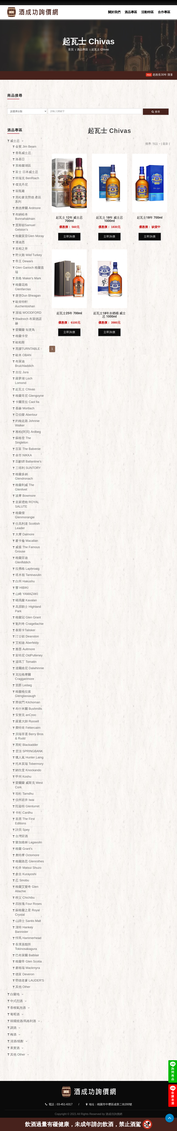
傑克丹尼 (21, 184)
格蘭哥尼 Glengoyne (29, 395)
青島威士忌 (23, 153)
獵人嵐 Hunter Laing (29, 757)
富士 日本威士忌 (26, 172)
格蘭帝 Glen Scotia (28, 961)
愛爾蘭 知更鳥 (25, 329)
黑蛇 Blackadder (26, 745)
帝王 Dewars (24, 261)
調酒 (13, 1027)
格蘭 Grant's (23, 848)
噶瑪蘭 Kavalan (26, 600)
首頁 (71, 49)
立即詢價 (69, 321)
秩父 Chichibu (25, 897)
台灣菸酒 (21, 836)
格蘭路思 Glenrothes (29, 861)
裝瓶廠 (20, 191)
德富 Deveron (24, 974)
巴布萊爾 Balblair (27, 955)
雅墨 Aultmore (25, 649)
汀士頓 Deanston (27, 636)
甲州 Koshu (23, 776)
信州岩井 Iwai (24, 800)
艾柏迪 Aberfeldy (27, 642)
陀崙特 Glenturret (27, 806)
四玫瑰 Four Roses (28, 904)
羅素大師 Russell (27, 721)
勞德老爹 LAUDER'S (29, 980)
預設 (156, 143)
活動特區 (147, 12)
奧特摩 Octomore (27, 855)
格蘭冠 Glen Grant (28, 617)
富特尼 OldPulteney (29, 655)
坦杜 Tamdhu (24, 793)
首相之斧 (21, 248)
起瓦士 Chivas (25, 389)
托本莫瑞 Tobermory (29, 764)
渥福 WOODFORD (28, 312)
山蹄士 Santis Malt (28, 921)
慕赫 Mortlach (24, 408)
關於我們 (114, 12)
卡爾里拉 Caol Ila (27, 402)
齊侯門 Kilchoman (27, 702)
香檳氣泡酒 (18, 1007)
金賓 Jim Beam (25, 146)
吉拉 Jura (22, 372)
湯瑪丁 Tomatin (25, 661)
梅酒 (13, 1034)
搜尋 (156, 111)
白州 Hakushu (25, 581)
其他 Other (22, 987)
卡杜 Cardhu (24, 812)
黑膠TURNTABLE (27, 348)
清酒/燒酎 (17, 1041)
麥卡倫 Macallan (26, 540)
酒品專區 (131, 12)
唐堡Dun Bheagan (28, 295)
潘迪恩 (20, 242)
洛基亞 (20, 159)
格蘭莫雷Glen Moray (29, 236)
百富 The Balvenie (28, 449)
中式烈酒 (16, 1001)
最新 (166, 143)
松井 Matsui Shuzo (28, 867)
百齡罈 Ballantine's (28, 461)
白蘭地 (15, 994)
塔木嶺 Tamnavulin (28, 575)
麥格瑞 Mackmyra (27, 968)
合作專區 (164, 12)
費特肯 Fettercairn (27, 727)
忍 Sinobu (22, 880)
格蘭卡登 (21, 336)
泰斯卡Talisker (25, 630)
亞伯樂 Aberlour (26, 414)
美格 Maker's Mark (28, 278)
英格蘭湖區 (23, 165)
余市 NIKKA (23, 455)
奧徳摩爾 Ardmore (28, 208)
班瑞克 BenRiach (27, 178)
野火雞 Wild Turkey (28, 255)
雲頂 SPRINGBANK (29, 751)
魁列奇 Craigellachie (29, 623)
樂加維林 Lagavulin (28, 842)
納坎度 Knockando (28, 770)
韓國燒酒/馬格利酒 (23, 1021)
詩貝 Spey (22, 829)
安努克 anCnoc (25, 715)
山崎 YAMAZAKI (26, 594)
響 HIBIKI (21, 587)
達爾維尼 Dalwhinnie (29, 668)
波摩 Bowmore (25, 495)
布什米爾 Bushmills (28, 708)
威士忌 (15, 141)
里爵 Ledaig (23, 685)
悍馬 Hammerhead (28, 938)
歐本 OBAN (23, 355)
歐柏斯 (20, 342)
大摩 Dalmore (24, 534)
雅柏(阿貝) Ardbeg (28, 432)
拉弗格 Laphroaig (27, 568)
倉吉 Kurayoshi (25, 874)
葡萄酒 (15, 1014)
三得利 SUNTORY (28, 468)
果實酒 (15, 1048)
